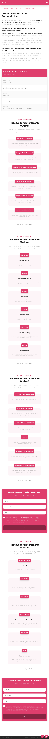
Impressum (27, 737)
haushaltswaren (24, 656)
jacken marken (24, 315)
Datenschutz (15, 517)
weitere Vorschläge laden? (24, 224)
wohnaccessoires (24, 584)
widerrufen (24, 522)
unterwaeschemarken (24, 279)
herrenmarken (24, 638)
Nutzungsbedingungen (26, 517)
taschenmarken (24, 261)
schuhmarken (24, 351)
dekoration (24, 297)
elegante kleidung (24, 333)
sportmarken (24, 566)
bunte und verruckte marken (24, 620)
